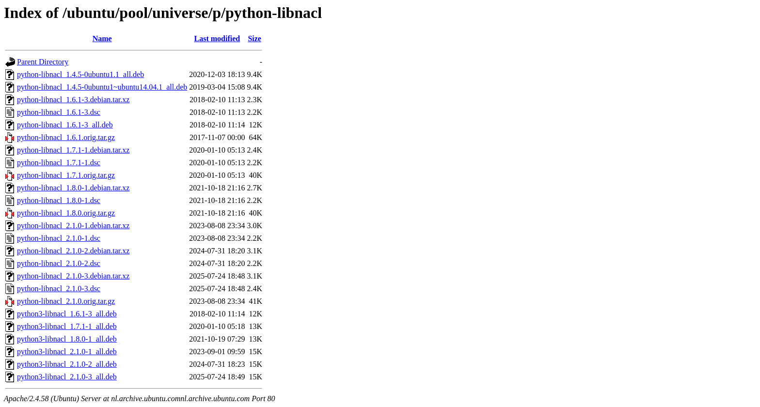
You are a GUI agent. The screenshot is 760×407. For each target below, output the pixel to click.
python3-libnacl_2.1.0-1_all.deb (67, 351)
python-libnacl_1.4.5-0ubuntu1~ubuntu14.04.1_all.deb (102, 87)
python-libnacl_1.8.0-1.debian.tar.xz (73, 188)
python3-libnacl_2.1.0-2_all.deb (67, 364)
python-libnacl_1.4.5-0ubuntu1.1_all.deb (80, 74)
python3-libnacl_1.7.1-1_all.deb (67, 326)
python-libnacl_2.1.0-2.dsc (58, 263)
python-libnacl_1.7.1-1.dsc (58, 162)
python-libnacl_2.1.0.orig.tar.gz (66, 301)
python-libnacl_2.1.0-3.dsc (58, 288)
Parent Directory (42, 62)
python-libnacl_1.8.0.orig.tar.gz (66, 213)
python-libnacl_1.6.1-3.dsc (58, 112)
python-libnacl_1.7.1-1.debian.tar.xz (73, 150)
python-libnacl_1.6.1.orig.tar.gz (66, 137)
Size (254, 38)
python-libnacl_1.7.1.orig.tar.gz (66, 175)
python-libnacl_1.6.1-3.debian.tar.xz (73, 99)
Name (102, 38)
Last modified (217, 38)
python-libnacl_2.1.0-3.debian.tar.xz (73, 276)
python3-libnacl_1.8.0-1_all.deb (67, 339)
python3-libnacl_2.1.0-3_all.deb (67, 377)
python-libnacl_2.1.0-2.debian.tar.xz (73, 251)
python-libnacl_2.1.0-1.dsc (58, 238)
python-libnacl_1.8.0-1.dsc (58, 200)
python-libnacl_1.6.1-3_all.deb (65, 125)
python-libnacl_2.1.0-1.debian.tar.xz (73, 225)
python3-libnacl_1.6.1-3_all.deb (67, 314)
